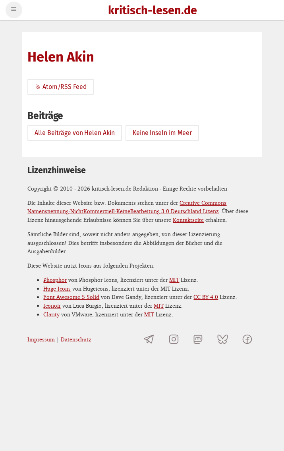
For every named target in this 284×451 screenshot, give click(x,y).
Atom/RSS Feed (61, 87)
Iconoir (52, 305)
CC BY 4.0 (205, 296)
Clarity (51, 314)
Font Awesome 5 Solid (71, 296)
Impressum (41, 339)
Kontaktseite (188, 219)
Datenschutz (76, 339)
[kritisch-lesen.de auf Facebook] (247, 339)
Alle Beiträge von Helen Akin (75, 133)
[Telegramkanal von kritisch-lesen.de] (149, 339)
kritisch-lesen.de (152, 11)
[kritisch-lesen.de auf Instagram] (173, 339)
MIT (174, 279)
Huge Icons (57, 288)
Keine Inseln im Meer (162, 133)
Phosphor (55, 279)
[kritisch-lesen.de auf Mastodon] (198, 339)
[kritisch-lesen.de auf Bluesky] (222, 339)
